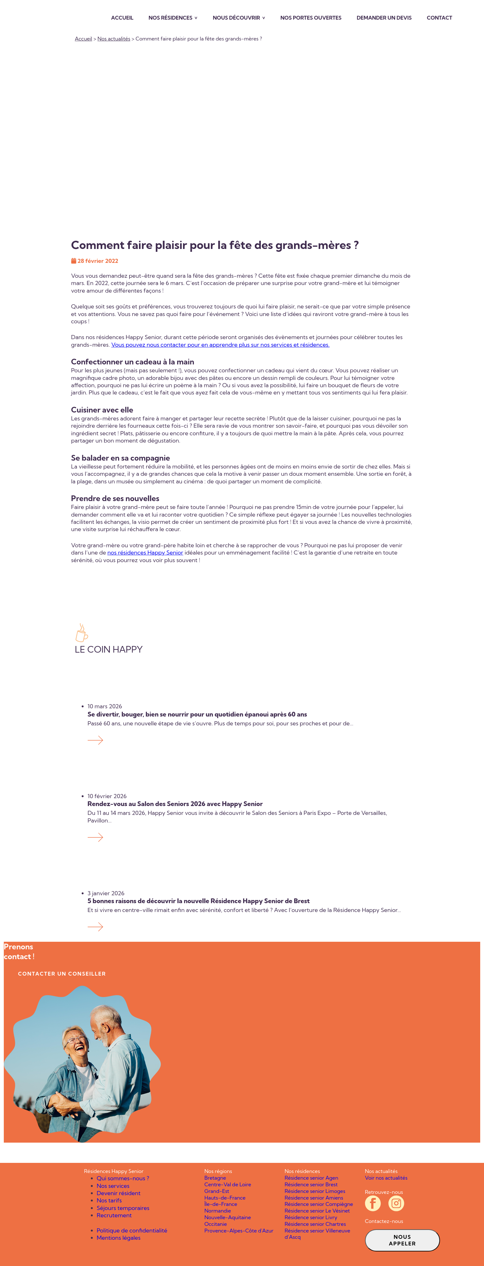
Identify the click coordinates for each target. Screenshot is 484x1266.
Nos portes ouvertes (311, 18)
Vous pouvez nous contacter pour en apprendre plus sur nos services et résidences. (220, 344)
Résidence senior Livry (311, 1217)
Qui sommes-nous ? (123, 1178)
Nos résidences (170, 18)
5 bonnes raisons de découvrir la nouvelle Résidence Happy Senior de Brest (199, 901)
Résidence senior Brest (311, 1184)
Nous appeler (402, 1240)
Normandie (217, 1210)
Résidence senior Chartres (315, 1224)
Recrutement (114, 1215)
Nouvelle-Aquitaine (227, 1217)
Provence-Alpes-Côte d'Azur (238, 1230)
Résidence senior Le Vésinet (317, 1210)
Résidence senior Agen (311, 1178)
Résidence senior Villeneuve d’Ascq (317, 1233)
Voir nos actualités (386, 1178)
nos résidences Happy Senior (145, 552)
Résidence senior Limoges (315, 1191)
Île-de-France (220, 1204)
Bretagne (215, 1178)
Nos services (113, 1185)
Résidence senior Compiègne (319, 1204)
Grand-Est (216, 1191)
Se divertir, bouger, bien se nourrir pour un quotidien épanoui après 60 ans (198, 714)
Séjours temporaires (123, 1208)
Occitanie (215, 1224)
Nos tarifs (109, 1200)
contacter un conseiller (62, 974)
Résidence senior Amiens (314, 1198)
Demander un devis (384, 18)
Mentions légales (119, 1237)
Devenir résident (119, 1193)
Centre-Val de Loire (227, 1184)
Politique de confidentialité (132, 1230)
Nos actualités (113, 38)
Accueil (122, 18)
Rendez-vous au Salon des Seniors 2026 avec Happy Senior (177, 804)
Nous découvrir (236, 18)
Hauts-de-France (225, 1198)
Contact (439, 18)
